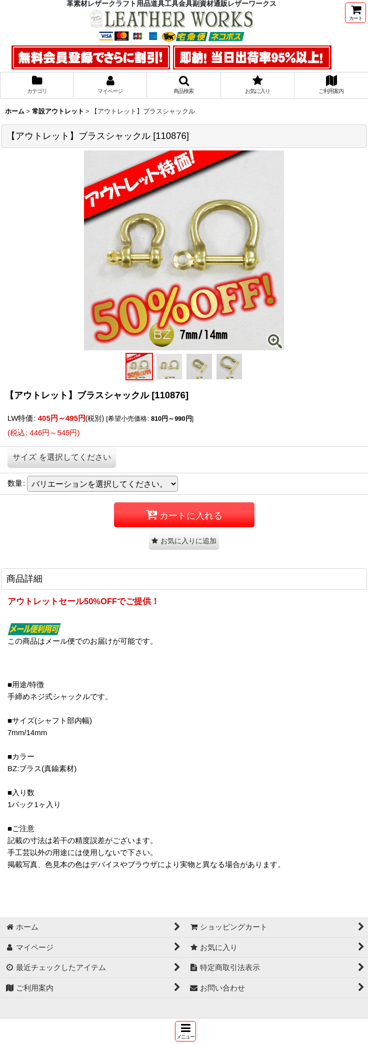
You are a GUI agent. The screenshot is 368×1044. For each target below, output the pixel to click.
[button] (185, 1031)
